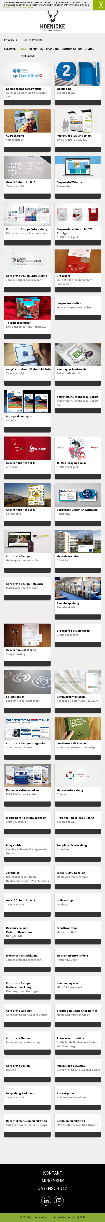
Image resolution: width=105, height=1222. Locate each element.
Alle (23, 49)
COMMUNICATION (72, 49)
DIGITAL (89, 49)
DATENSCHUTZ (52, 1188)
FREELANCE (28, 56)
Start (26, 39)
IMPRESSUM (52, 1180)
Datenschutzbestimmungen (19, 7)
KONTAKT (52, 1173)
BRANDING (52, 49)
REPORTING (36, 49)
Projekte (37, 39)
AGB (82, 1217)
